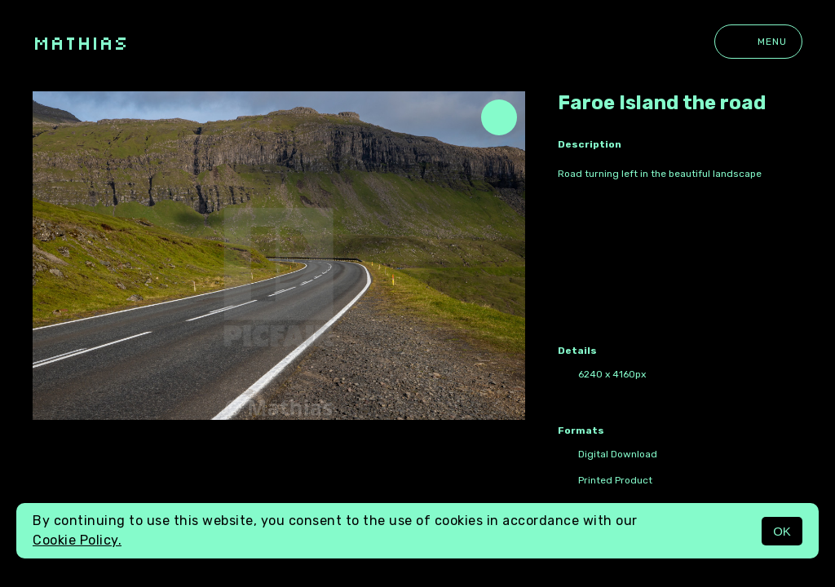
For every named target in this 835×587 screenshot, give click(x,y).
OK (782, 531)
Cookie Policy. (77, 540)
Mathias (80, 42)
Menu (758, 41)
